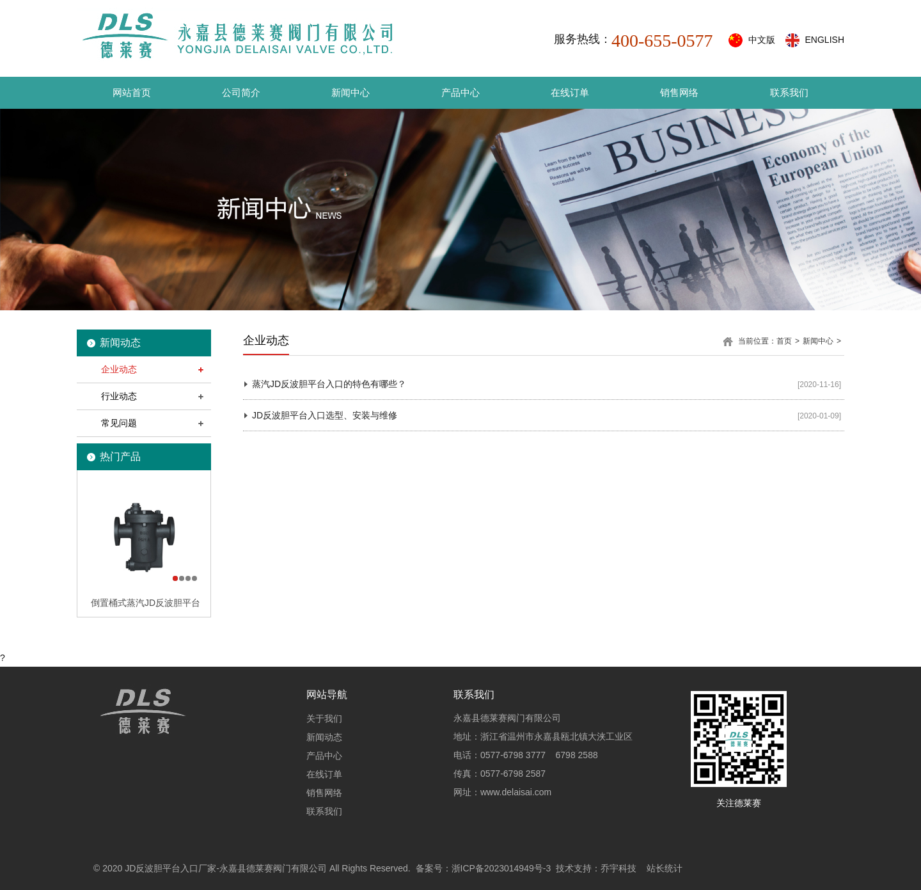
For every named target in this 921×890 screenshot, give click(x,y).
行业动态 (119, 396)
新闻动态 (324, 737)
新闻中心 (350, 92)
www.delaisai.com (515, 792)
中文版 (761, 40)
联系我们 (789, 92)
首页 (784, 341)
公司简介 (241, 92)
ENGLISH (824, 40)
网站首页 (132, 92)
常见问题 (119, 423)
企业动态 (119, 369)
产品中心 (460, 92)
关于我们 (324, 718)
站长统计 (664, 868)
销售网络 (679, 92)
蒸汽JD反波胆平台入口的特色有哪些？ (329, 384)
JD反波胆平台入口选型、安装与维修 (324, 415)
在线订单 (570, 92)
